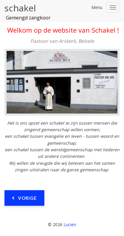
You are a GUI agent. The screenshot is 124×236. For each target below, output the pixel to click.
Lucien (69, 224)
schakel (20, 8)
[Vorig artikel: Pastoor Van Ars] (24, 198)
